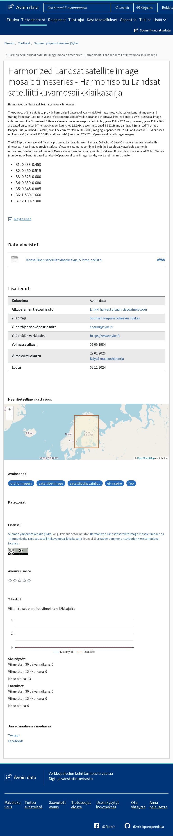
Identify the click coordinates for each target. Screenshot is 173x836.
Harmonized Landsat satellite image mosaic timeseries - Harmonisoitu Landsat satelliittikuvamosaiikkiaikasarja (83, 55)
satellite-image (51, 483)
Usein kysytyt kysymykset (107, 804)
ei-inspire (114, 483)
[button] (9, 409)
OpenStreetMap (146, 458)
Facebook (15, 741)
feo (131, 483)
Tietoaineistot (33, 19)
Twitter (14, 735)
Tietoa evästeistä (33, 804)
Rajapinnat (57, 19)
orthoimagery (21, 483)
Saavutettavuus (57, 804)
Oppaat (128, 19)
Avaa (161, 259)
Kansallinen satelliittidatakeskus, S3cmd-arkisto (64, 260)
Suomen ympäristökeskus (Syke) (56, 43)
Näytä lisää (19, 219)
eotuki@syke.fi (101, 327)
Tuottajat (76, 19)
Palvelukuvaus (12, 804)
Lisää (159, 19)
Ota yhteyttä (138, 804)
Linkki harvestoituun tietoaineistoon (118, 309)
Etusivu (13, 19)
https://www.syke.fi (105, 335)
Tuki (145, 19)
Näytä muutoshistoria (107, 358)
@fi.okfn (105, 826)
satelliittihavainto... (85, 483)
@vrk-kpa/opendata (144, 826)
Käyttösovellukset (102, 19)
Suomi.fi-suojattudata (155, 30)
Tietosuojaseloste (81, 804)
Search (122, 8)
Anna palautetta (158, 804)
